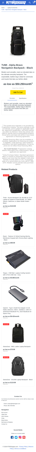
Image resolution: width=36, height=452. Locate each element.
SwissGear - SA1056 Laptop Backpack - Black (18, 379)
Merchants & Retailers (7, 422)
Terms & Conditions (20, 448)
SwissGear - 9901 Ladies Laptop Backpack (17, 346)
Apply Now (4, 414)
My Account (4, 412)
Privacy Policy (23, 446)
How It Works (4, 416)
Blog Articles (4, 420)
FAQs (2, 418)
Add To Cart (18, 92)
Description (12, 98)
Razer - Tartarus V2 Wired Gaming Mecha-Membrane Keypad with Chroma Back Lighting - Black (18, 238)
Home (3, 7)
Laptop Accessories (12, 7)
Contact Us (4, 424)
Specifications (22, 98)
